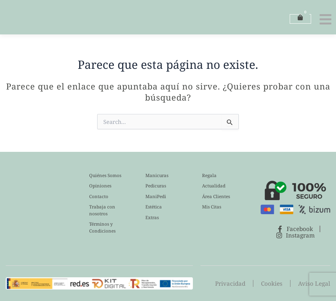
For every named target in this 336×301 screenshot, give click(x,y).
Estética (153, 207)
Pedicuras (155, 186)
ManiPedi (155, 196)
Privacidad (233, 283)
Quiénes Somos (105, 175)
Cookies (274, 283)
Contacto (98, 196)
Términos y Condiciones (102, 227)
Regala (209, 175)
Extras (152, 217)
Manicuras (156, 175)
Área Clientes (216, 196)
